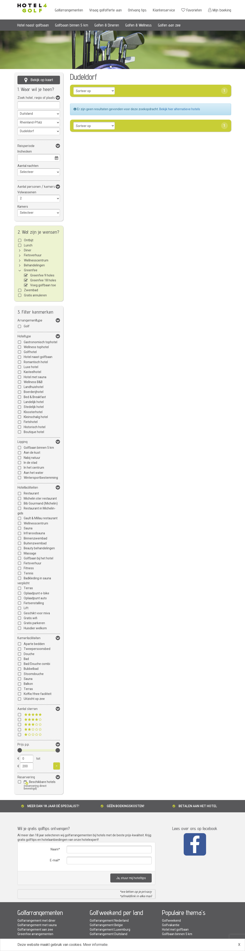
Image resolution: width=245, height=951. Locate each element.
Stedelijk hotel (34, 407)
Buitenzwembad (35, 543)
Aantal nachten (27, 166)
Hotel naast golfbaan (33, 25)
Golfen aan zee (169, 25)
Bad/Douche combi (37, 664)
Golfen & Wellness (138, 25)
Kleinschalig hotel (36, 417)
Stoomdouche (34, 674)
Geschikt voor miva (37, 613)
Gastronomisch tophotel (40, 342)
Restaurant (31, 493)
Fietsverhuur (33, 255)
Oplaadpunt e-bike (36, 593)
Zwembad (31, 290)
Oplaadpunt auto (35, 598)
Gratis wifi (30, 618)
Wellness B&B (33, 382)
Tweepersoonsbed (37, 649)
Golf (27, 326)
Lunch (28, 245)
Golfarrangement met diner (36, 920)
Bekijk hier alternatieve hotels (179, 109)
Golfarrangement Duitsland (108, 934)
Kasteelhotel (32, 372)
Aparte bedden (34, 644)
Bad (26, 659)
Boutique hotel (34, 432)
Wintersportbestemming (41, 477)
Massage (30, 553)
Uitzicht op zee (34, 699)
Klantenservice (164, 10)
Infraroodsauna (34, 533)
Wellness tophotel (36, 347)
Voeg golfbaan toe (43, 285)
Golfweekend (171, 920)
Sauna (28, 528)
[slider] (19, 750)
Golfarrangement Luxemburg (110, 929)
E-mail (54, 860)
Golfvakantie (170, 925)
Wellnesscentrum (36, 260)
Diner (27, 250)
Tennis (28, 573)
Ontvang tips (137, 10)
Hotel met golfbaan (175, 929)
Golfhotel (30, 352)
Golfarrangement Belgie (106, 925)
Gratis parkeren (34, 623)
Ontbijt (28, 240)
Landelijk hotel (34, 402)
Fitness (29, 568)
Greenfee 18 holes (43, 280)
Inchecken (24, 151)
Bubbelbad (31, 668)
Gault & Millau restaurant (41, 518)
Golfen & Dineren (106, 25)
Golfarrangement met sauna (37, 925)
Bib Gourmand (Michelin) (41, 503)
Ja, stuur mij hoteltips (131, 878)
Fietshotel (31, 422)
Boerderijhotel (33, 392)
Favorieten (191, 10)
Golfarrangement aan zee (35, 929)
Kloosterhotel (33, 412)
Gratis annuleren (35, 295)
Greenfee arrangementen (35, 934)
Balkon (28, 683)
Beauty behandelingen (39, 548)
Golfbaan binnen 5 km (71, 25)
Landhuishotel (33, 387)
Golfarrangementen (69, 10)
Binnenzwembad (35, 538)
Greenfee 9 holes (42, 275)
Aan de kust (32, 452)
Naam (54, 849)
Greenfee (30, 270)
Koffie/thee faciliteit (37, 694)
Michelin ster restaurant (40, 498)
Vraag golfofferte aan (105, 10)
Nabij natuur (32, 457)
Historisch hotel (34, 427)
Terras (28, 588)
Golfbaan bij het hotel (38, 558)
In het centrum (34, 467)
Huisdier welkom (35, 628)
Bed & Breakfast (35, 397)
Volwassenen (26, 192)
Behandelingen (34, 265)
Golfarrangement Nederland (109, 920)
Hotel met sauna (35, 377)
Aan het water (33, 472)
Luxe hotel (31, 367)
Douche (29, 654)
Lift (26, 608)
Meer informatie (95, 944)
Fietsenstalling (34, 603)
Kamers (22, 206)
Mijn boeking (219, 10)
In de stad (30, 462)
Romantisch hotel (36, 362)
